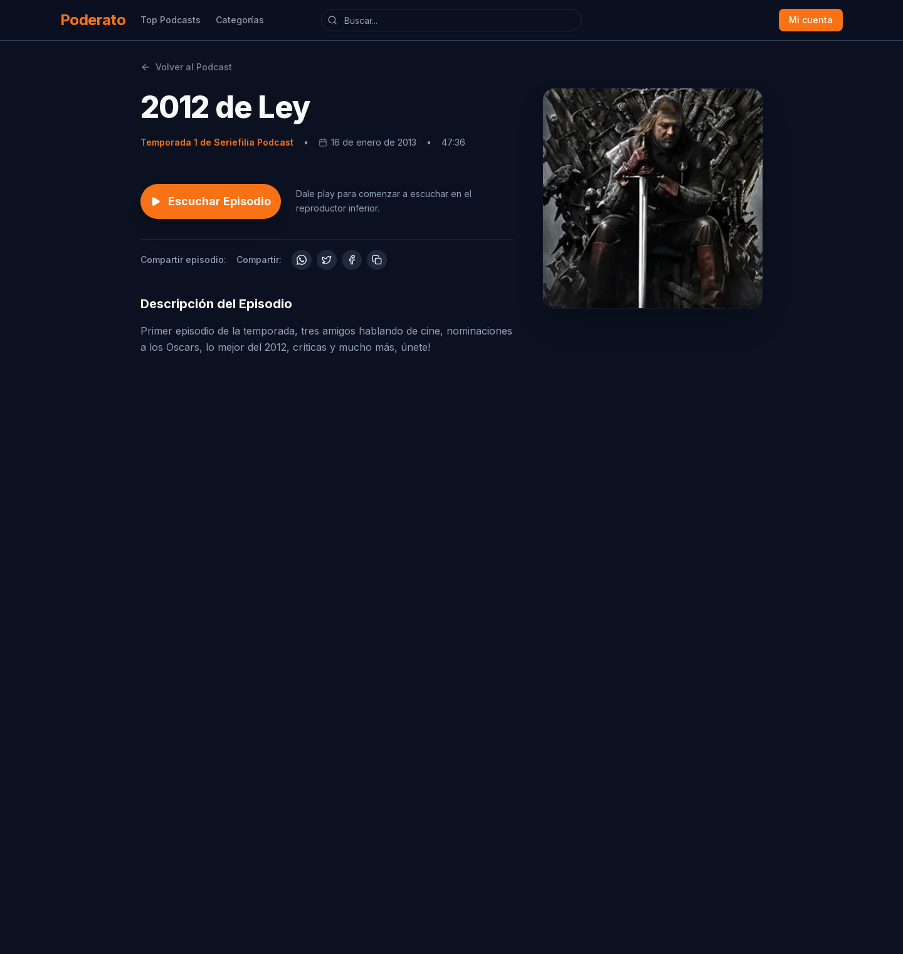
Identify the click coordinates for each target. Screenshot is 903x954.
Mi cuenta (811, 19)
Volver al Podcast (186, 67)
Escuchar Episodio (210, 201)
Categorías (240, 19)
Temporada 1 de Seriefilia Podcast (216, 142)
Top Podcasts (170, 19)
